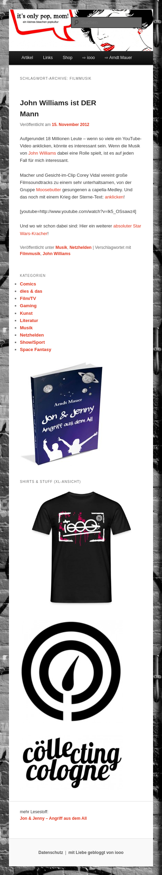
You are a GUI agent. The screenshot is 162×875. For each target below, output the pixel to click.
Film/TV (28, 298)
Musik (61, 247)
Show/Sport (32, 342)
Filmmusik (30, 253)
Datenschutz (51, 852)
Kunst (26, 313)
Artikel (27, 57)
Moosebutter (48, 189)
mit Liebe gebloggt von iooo (95, 852)
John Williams (42, 153)
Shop (67, 57)
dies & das (31, 291)
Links (48, 57)
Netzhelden (81, 247)
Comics (28, 283)
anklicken (114, 197)
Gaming (28, 305)
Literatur (29, 320)
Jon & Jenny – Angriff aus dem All (53, 818)
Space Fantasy (35, 349)
